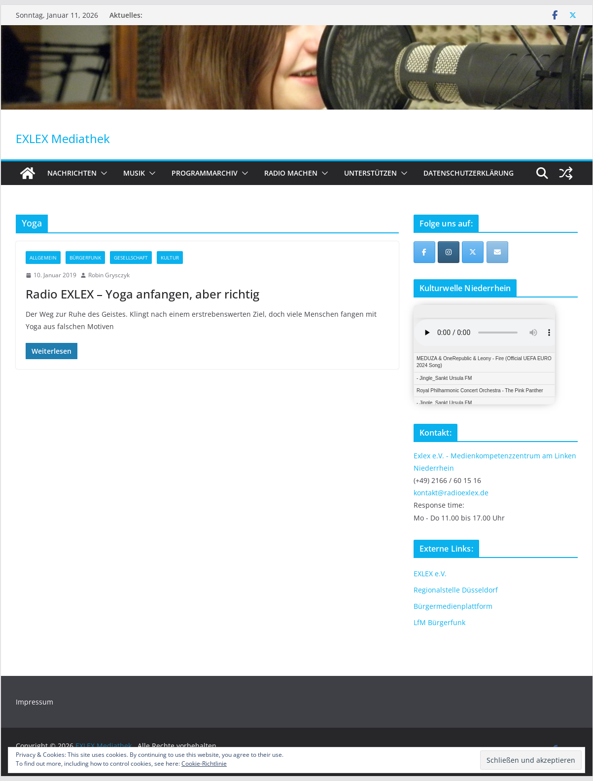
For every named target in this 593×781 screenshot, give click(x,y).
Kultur (170, 257)
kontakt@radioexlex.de (451, 492)
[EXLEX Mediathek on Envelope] (497, 252)
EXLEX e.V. (430, 573)
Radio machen (290, 173)
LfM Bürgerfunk (439, 622)
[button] (102, 173)
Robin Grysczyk (109, 275)
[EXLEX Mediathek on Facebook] (424, 252)
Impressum (34, 702)
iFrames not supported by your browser (484, 355)
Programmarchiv (205, 173)
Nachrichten (72, 173)
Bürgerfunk (85, 257)
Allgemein (43, 257)
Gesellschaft (131, 257)
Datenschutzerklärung (468, 173)
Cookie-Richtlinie (204, 763)
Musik (134, 173)
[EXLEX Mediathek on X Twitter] (473, 252)
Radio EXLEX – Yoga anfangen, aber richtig (142, 294)
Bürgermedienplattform (453, 606)
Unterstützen (370, 173)
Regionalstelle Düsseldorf (456, 590)
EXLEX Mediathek (63, 138)
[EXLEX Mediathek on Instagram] (448, 252)
